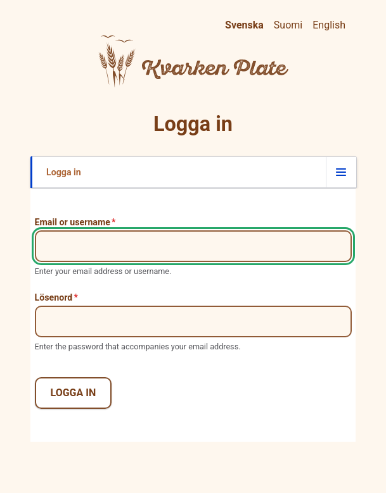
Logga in (63, 177)
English (328, 25)
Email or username (72, 222)
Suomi (288, 25)
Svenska (244, 25)
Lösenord (54, 297)
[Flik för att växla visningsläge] (341, 172)
